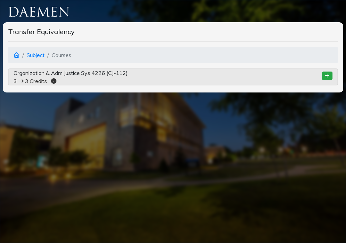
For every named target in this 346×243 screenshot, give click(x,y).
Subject (36, 55)
